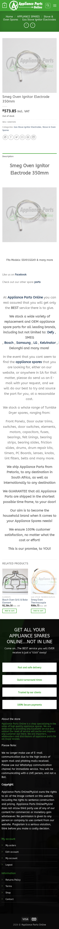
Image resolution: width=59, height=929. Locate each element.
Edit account (12, 852)
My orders (11, 845)
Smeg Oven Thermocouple (38, 601)
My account (11, 858)
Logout (9, 864)
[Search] (47, 5)
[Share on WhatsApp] (5, 137)
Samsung (23, 343)
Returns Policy (13, 880)
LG (35, 343)
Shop (8, 892)
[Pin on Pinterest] (28, 137)
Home (9, 16)
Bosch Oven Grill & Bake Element (15, 601)
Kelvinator (48, 343)
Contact (10, 899)
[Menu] (55, 5)
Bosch (8, 343)
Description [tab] (8, 156)
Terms (9, 886)
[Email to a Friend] (22, 137)
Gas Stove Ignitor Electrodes (39, 19)
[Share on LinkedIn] (33, 137)
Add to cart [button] (9, 611)
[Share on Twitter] (16, 137)
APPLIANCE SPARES (28, 16)
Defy (50, 332)
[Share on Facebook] (11, 137)
